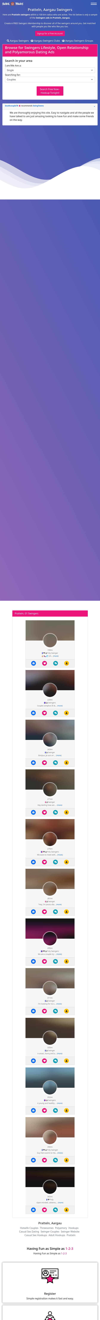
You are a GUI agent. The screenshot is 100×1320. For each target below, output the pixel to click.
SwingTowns (38, 105)
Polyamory (61, 1228)
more (56, 656)
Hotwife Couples (29, 1228)
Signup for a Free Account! (50, 33)
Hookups (74, 1228)
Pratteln (71, 1235)
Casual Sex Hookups (36, 1235)
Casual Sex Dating (29, 1231)
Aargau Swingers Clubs (45, 40)
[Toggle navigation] (94, 3)
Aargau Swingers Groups (77, 40)
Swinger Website (70, 1231)
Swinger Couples (50, 1231)
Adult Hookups (57, 1235)
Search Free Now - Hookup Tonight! (50, 91)
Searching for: (13, 74)
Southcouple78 (12, 105)
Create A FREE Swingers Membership (22, 23)
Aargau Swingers (18, 40)
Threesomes (47, 1228)
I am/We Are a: (13, 65)
